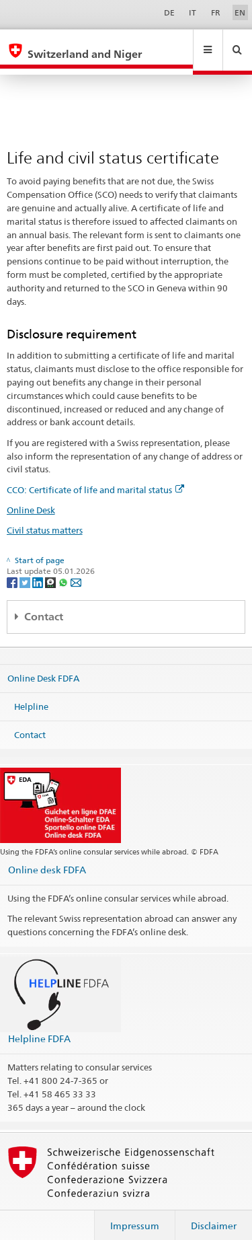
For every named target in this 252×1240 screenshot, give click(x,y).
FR (215, 12)
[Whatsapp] (64, 569)
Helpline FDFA (39, 1025)
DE (169, 12)
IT (192, 12)
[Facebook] (13, 569)
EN (240, 12)
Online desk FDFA (47, 857)
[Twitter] (25, 569)
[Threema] (51, 569)
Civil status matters (45, 517)
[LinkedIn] (38, 569)
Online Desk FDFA (43, 665)
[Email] (76, 569)
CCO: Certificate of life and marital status (95, 477)
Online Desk (31, 497)
